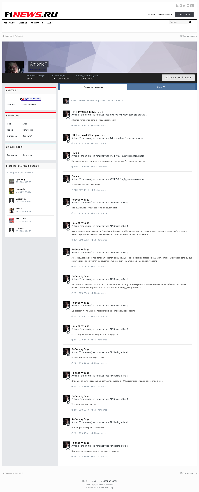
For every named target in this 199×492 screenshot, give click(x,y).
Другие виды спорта (133, 156)
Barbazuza (21, 199)
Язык (85, 481)
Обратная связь (109, 481)
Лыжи (75, 153)
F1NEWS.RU (9, 22)
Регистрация (184, 14)
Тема (94, 481)
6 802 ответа (98, 143)
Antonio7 (73, 100)
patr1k (19, 209)
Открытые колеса (134, 138)
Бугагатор (20, 179)
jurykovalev (115, 114)
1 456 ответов (99, 167)
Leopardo (20, 189)
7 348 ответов (99, 213)
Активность (37, 22)
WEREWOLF (115, 156)
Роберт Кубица (80, 199)
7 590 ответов (99, 125)
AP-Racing (115, 202)
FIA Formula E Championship (88, 135)
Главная (23, 22)
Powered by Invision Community (99, 487)
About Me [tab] (161, 87)
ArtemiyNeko (116, 138)
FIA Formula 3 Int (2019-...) (87, 111)
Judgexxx (20, 228)
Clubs (50, 22)
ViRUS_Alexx (21, 218)
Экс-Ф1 (126, 202)
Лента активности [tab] (93, 87)
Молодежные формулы (135, 114)
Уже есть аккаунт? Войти (159, 14)
